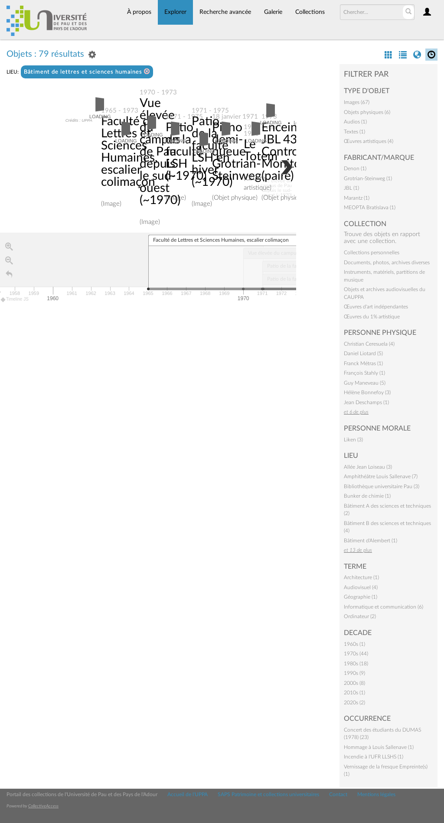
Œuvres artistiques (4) (368, 141)
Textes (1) (354, 131)
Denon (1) (355, 168)
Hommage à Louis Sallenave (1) (379, 747)
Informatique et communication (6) (383, 606)
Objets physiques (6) (367, 112)
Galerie (273, 12)
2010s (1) (354, 692)
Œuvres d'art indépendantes (376, 306)
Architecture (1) (361, 577)
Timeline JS (15, 299)
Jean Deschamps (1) (366, 402)
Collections (310, 12)
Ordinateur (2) (360, 616)
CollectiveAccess (43, 806)
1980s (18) (356, 663)
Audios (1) (355, 121)
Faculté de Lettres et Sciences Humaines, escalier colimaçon (129, 151)
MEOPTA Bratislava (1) (369, 207)
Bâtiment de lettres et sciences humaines (87, 71)
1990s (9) (354, 673)
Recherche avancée (225, 12)
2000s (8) (354, 683)
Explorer (175, 12)
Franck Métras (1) (363, 363)
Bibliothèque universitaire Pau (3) (381, 486)
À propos (139, 12)
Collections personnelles (371, 252)
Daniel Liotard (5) (363, 353)
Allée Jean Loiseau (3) (368, 467)
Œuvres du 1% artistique (372, 316)
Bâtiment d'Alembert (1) (370, 540)
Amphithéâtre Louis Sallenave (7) (381, 476)
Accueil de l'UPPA (187, 794)
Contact (338, 794)
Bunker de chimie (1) (367, 496)
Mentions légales (376, 794)
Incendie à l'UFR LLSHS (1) (373, 756)
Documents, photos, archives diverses (387, 262)
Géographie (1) (360, 596)
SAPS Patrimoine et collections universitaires (268, 794)
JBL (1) (351, 188)
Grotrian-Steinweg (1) (368, 178)
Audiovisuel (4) (361, 587)
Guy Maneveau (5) (364, 383)
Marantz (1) (356, 198)
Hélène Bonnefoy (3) (367, 392)
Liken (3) (353, 439)
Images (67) (356, 102)
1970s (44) (356, 653)
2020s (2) (354, 702)
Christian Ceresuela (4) (369, 344)
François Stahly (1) (364, 373)
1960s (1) (354, 644)
